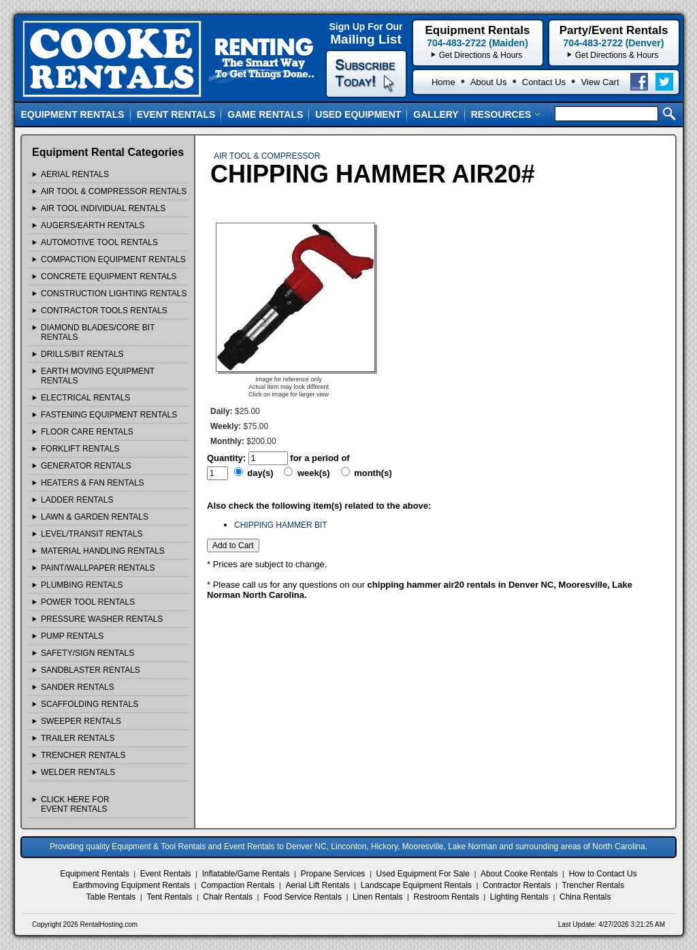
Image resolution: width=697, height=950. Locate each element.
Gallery (435, 114)
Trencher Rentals (593, 885)
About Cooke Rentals (519, 873)
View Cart (600, 82)
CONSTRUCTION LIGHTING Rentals (114, 293)
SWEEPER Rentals (81, 721)
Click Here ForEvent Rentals (75, 804)
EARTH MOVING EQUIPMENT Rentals (98, 375)
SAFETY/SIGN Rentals (87, 653)
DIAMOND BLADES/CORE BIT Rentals (98, 332)
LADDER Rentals (77, 500)
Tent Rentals (169, 897)
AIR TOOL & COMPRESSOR (267, 156)
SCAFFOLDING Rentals (89, 704)
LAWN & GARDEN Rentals (94, 517)
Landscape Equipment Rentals (416, 885)
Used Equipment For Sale (423, 873)
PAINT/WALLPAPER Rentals (98, 568)
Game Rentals (265, 114)
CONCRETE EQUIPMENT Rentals (109, 276)
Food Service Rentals (302, 897)
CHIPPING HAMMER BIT (280, 525)
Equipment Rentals (73, 114)
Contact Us (544, 82)
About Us (488, 82)
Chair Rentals (228, 897)
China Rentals (585, 897)
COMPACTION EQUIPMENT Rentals (113, 259)
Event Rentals (176, 114)
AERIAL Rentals (75, 174)
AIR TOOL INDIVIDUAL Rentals (103, 208)
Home (443, 82)
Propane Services (333, 873)
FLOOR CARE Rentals (87, 432)
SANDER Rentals (77, 687)
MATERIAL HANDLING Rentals (103, 551)
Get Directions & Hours (617, 55)
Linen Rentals (377, 897)
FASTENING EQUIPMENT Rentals (109, 414)
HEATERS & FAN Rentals (92, 483)
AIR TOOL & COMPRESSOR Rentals (114, 191)
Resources (506, 114)
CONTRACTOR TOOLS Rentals (104, 310)
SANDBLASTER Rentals (90, 670)
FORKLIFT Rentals (80, 449)
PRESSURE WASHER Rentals (102, 619)
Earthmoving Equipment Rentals (131, 885)
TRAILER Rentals (77, 738)
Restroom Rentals (446, 897)
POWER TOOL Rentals (88, 602)
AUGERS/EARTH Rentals (92, 225)
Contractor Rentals (517, 885)
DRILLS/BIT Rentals (82, 354)
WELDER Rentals (78, 772)
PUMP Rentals (72, 636)
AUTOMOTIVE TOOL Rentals (99, 242)
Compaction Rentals (237, 885)
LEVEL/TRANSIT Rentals (92, 534)
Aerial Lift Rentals (317, 885)
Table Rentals (111, 897)
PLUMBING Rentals (82, 585)
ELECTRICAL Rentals (85, 397)
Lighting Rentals (519, 897)
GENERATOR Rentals (86, 466)
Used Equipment (358, 114)
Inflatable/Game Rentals (246, 873)
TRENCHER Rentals (83, 755)
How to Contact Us (603, 873)
